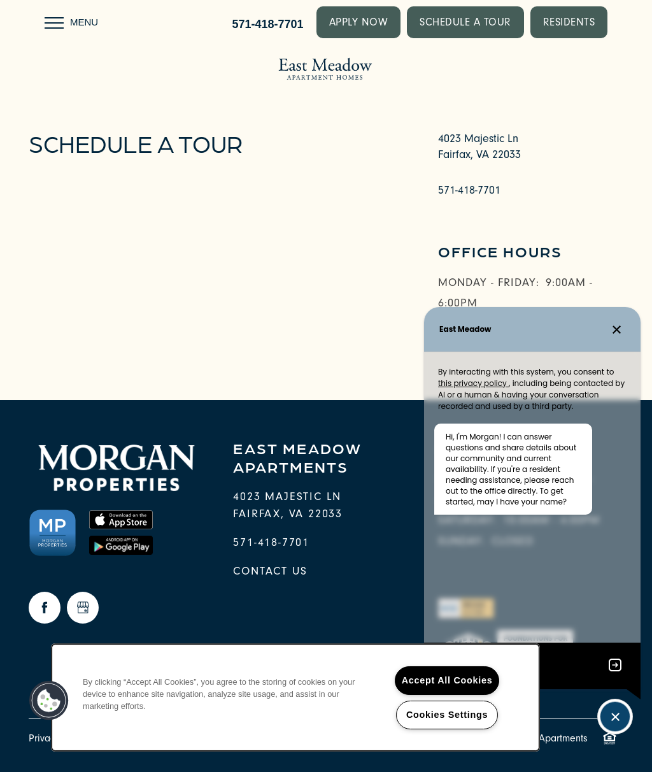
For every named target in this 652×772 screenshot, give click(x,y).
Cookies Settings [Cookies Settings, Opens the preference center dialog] (447, 715)
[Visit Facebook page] (44, 608)
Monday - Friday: (488, 282)
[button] (358, 22)
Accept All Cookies (447, 680)
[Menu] (71, 22)
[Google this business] (83, 608)
